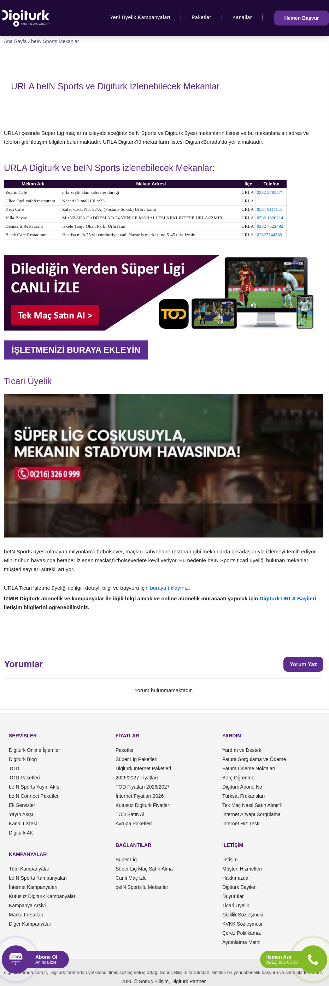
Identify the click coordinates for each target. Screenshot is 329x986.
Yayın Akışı (21, 814)
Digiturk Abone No (242, 787)
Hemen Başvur (301, 18)
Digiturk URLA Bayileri (288, 598)
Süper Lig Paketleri (136, 759)
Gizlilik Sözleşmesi (242, 914)
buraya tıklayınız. (170, 588)
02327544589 (269, 234)
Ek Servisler (22, 805)
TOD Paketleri (24, 777)
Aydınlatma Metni (241, 942)
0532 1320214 (270, 217)
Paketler (201, 17)
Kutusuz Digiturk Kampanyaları (43, 896)
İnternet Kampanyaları (33, 887)
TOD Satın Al (130, 814)
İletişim (230, 859)
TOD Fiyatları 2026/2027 (143, 787)
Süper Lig (126, 859)
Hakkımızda (235, 878)
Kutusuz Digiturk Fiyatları (143, 805)
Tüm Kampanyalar (29, 869)
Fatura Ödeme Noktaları (248, 768)
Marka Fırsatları (26, 914)
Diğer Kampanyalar (30, 924)
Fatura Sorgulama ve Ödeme (254, 759)
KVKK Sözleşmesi (242, 924)
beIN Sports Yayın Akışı (35, 787)
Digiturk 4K (21, 833)
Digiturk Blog (23, 759)
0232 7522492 (270, 226)
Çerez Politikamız (241, 933)
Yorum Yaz (303, 664)
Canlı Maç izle (131, 878)
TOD (14, 768)
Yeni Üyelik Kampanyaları (140, 17)
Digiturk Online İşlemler (34, 750)
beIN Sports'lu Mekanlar (142, 887)
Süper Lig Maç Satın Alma (144, 869)
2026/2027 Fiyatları (137, 777)
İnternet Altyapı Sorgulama (251, 814)
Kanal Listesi (23, 823)
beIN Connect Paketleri (34, 796)
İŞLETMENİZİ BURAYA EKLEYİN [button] (76, 350)
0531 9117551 (270, 209)
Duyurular (233, 896)
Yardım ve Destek (241, 750)
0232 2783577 (270, 192)
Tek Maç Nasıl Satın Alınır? (252, 805)
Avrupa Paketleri (134, 823)
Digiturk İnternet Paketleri (143, 768)
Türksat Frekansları (243, 796)
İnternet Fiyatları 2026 (140, 796)
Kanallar (242, 17)
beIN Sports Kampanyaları (38, 878)
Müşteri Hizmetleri (242, 869)
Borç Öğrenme (238, 777)
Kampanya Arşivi (27, 905)
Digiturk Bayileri (239, 887)
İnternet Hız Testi (240, 823)
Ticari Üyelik (235, 905)
